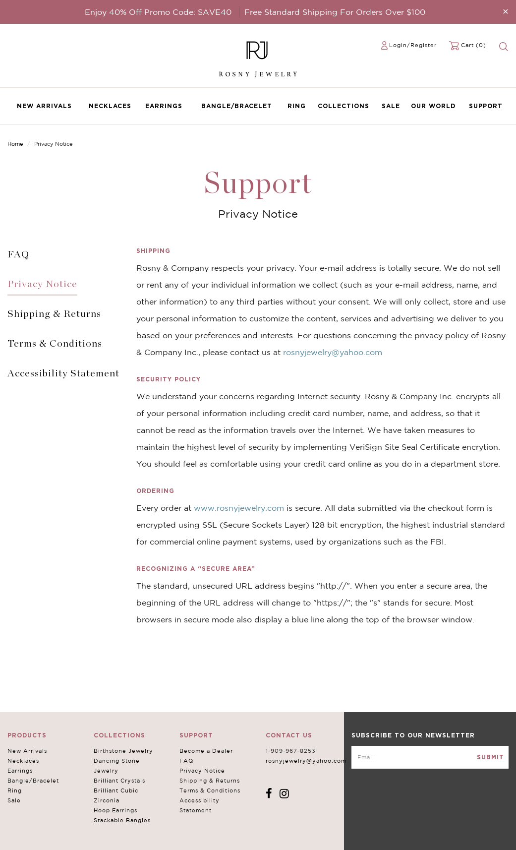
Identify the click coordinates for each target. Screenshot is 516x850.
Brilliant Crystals (119, 781)
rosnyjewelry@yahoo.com (332, 352)
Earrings (163, 106)
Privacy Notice (42, 284)
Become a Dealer (206, 751)
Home (15, 144)
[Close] (506, 11)
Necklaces (110, 106)
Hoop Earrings (115, 810)
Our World (433, 106)
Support (486, 106)
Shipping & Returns (54, 314)
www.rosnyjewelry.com (239, 507)
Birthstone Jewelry (123, 751)
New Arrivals (44, 106)
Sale (391, 106)
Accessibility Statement (63, 373)
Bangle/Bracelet (236, 106)
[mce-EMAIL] (430, 757)
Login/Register (413, 45)
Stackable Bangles (122, 820)
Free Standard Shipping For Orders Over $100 (334, 11)
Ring (296, 106)
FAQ (18, 254)
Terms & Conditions (54, 344)
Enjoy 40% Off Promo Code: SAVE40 (158, 11)
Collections (343, 106)
